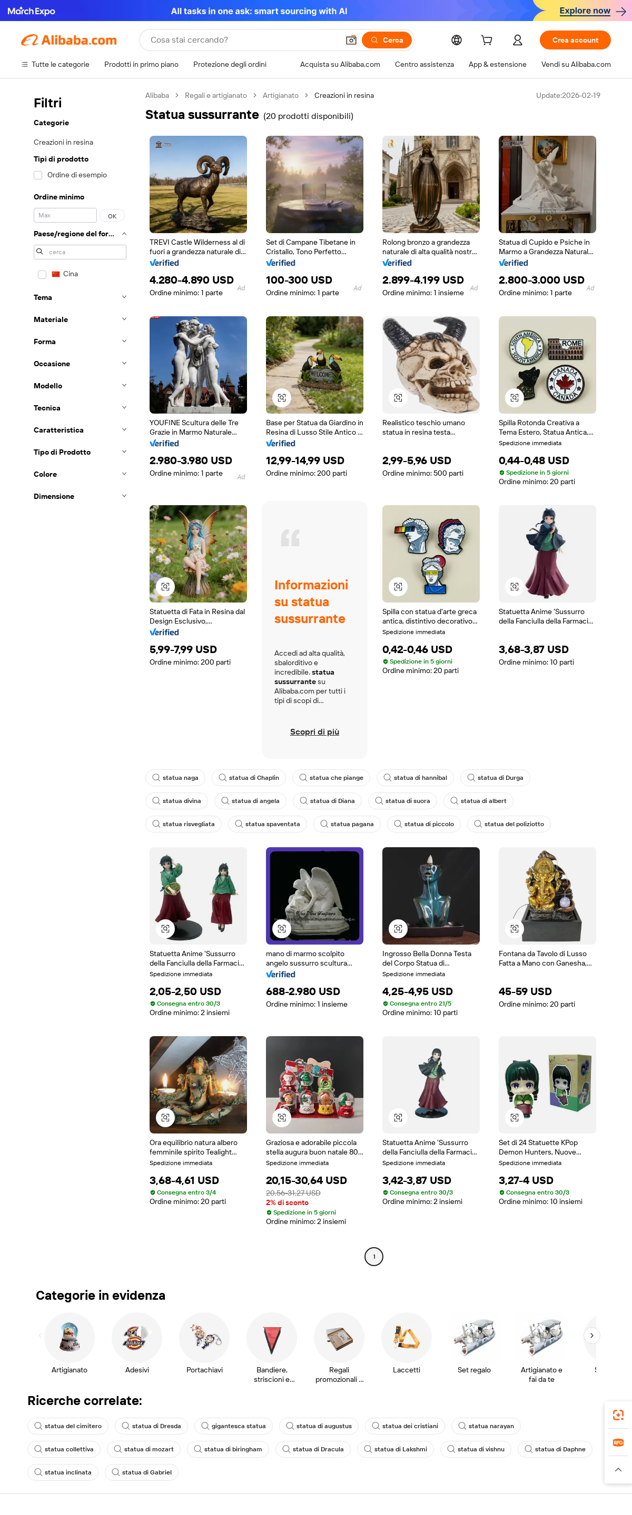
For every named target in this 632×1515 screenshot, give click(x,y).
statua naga (175, 778)
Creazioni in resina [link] (344, 95)
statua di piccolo (424, 824)
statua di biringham (228, 1449)
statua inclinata (63, 1472)
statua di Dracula (313, 1449)
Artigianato (281, 95)
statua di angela (250, 801)
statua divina (176, 801)
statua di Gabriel (142, 1472)
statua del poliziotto (509, 824)
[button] (351, 40)
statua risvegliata (183, 824)
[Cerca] (387, 40)
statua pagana (347, 824)
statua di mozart (144, 1449)
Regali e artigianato (216, 95)
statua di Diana (327, 801)
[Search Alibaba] (244, 40)
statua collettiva (64, 1449)
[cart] (489, 41)
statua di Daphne (555, 1449)
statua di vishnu (476, 1449)
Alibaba (157, 95)
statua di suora (402, 801)
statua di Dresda (151, 1426)
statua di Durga (495, 778)
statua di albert (478, 801)
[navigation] (80, 677)
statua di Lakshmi (395, 1449)
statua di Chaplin (249, 778)
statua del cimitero (68, 1426)
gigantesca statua (233, 1426)
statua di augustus (319, 1426)
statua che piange (331, 778)
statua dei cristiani (405, 1426)
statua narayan (486, 1426)
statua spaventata (267, 824)
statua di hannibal (415, 778)
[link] (618, 1415)
